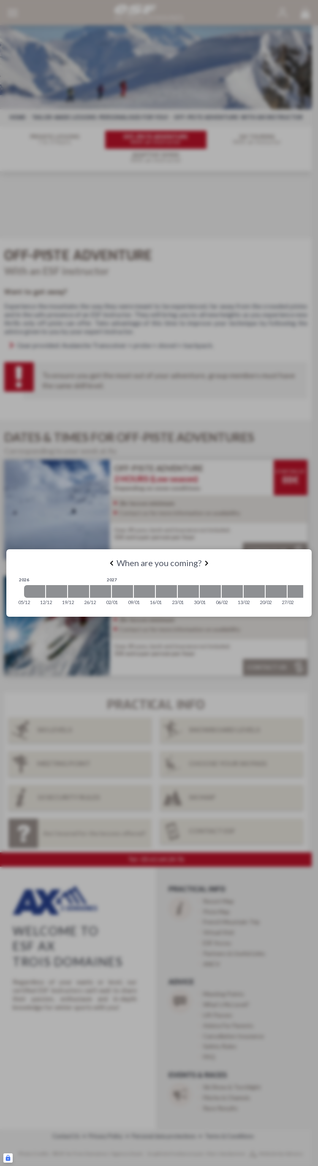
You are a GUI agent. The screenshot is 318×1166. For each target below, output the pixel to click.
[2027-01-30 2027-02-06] (210, 591)
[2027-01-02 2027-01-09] (122, 591)
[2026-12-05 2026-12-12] (34, 591)
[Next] (206, 563)
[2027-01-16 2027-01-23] (166, 591)
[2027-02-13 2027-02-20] (254, 591)
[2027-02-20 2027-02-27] (276, 591)
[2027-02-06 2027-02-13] (232, 591)
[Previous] (111, 563)
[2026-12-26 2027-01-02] (100, 591)
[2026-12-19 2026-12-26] (78, 591)
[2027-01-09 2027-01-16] (144, 591)
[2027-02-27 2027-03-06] (298, 591)
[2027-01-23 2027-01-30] (188, 591)
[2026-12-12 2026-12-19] (56, 591)
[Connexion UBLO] (8, 1158)
